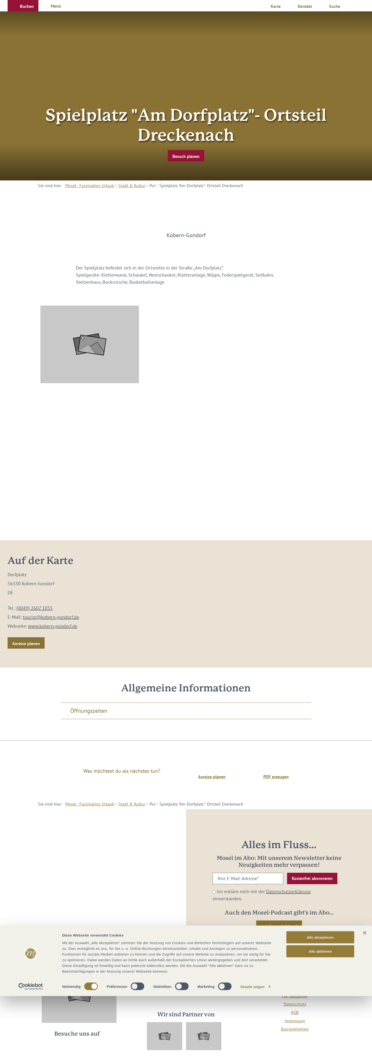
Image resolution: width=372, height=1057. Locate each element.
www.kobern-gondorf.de (52, 626)
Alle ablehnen (320, 1012)
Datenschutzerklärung (288, 891)
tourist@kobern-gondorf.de (51, 617)
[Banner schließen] (364, 994)
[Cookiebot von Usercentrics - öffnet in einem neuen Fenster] (30, 1047)
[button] (23, 5)
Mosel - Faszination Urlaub (89, 185)
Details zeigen (252, 1048)
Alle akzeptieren (320, 998)
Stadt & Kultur (131, 185)
